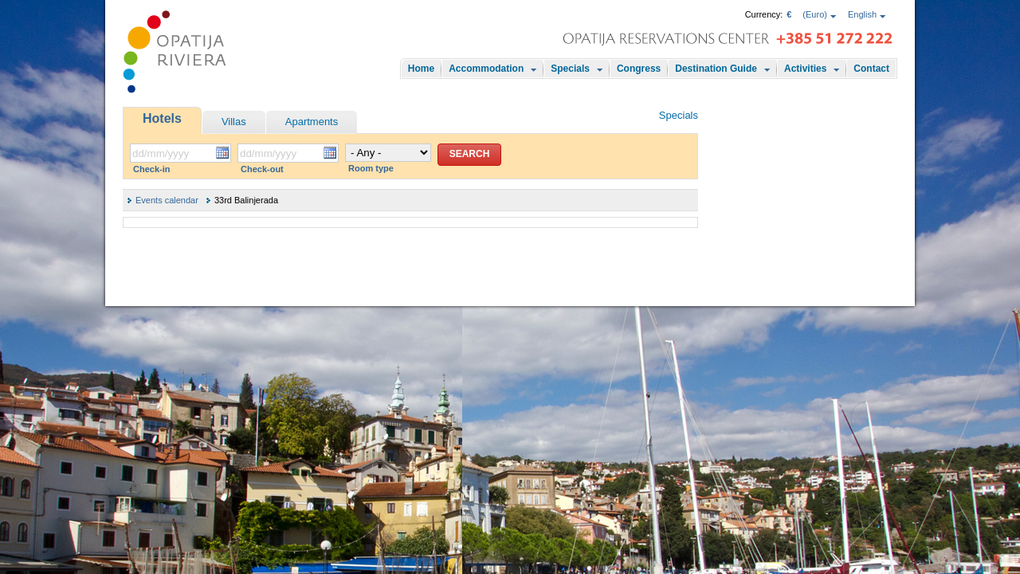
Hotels (162, 118)
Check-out (262, 169)
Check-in (151, 169)
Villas (234, 122)
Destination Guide (716, 68)
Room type (371, 168)
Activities (805, 68)
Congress (639, 68)
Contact (871, 68)
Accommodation (486, 68)
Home (421, 68)
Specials (570, 68)
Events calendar (166, 200)
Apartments (311, 122)
